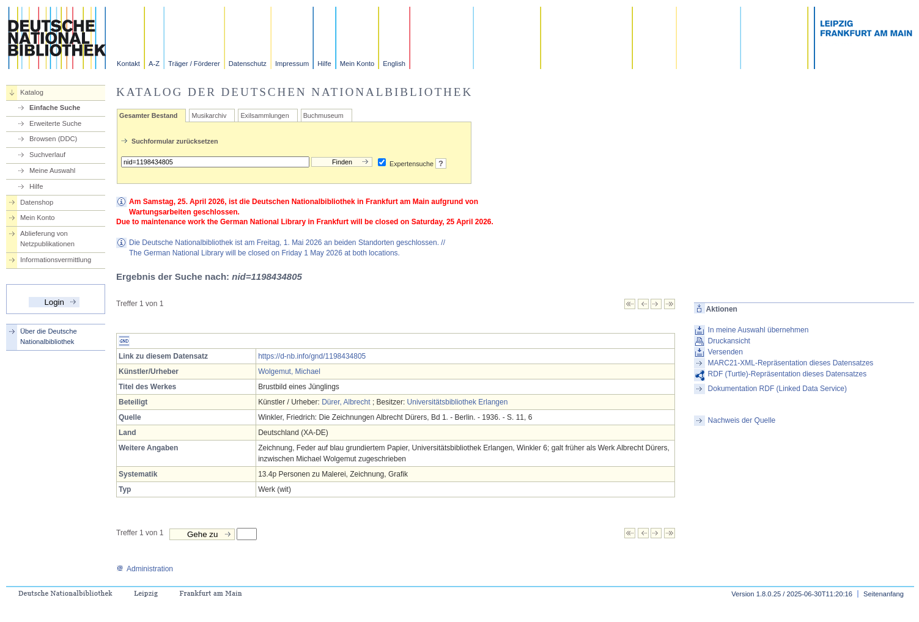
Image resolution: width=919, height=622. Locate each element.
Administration (144, 569)
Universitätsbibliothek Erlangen (457, 402)
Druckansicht (729, 341)
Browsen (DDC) (53, 138)
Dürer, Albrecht (346, 402)
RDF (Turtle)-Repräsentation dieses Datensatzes (787, 374)
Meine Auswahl (52, 170)
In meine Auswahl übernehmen (758, 330)
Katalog (31, 92)
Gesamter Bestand (148, 115)
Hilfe (324, 63)
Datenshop (36, 202)
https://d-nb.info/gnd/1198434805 (312, 356)
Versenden (725, 352)
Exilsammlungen (264, 115)
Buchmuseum (323, 115)
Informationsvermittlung (55, 259)
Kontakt (128, 63)
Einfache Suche (54, 107)
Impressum (292, 63)
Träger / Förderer (194, 63)
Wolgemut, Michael (289, 371)
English (394, 63)
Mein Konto (357, 63)
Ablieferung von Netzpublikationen (47, 238)
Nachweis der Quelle (742, 420)
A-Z (154, 63)
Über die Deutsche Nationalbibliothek (48, 336)
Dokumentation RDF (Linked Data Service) (777, 388)
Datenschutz (248, 63)
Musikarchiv (208, 115)
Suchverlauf (47, 154)
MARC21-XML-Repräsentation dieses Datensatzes (791, 363)
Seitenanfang (883, 594)
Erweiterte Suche (55, 123)
